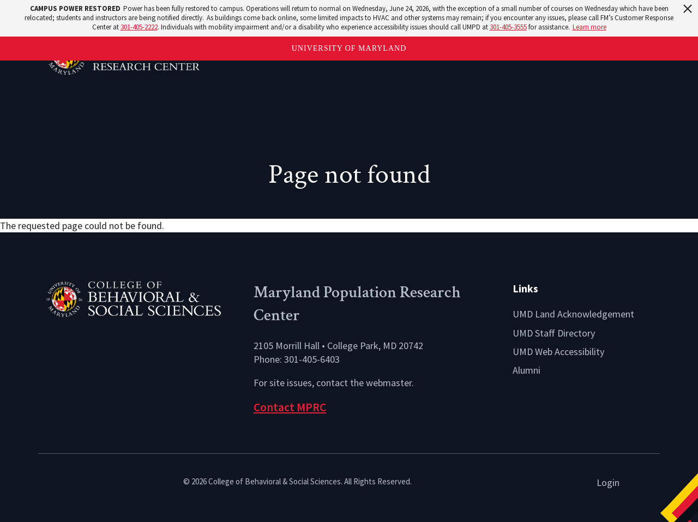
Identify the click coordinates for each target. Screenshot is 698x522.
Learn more (589, 27)
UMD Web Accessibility (558, 351)
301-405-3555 (508, 27)
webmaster (389, 382)
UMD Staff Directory (554, 333)
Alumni (526, 370)
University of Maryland (349, 48)
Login (608, 482)
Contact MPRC (290, 407)
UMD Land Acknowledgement (573, 314)
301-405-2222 (139, 27)
